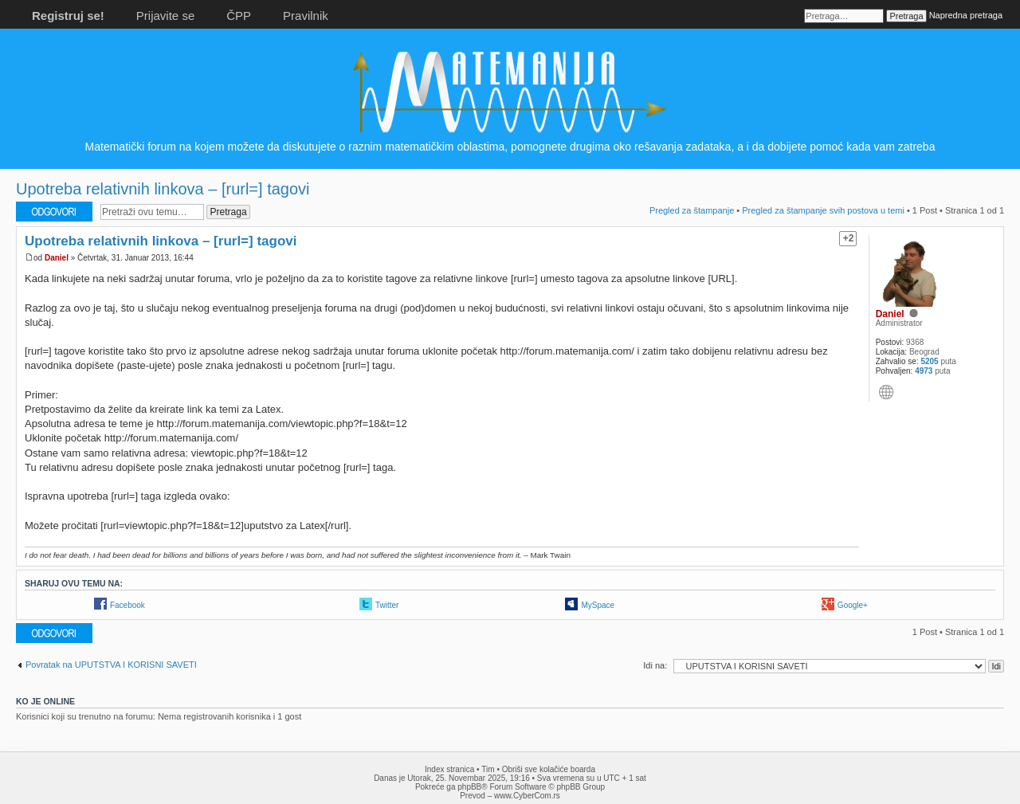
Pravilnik (305, 15)
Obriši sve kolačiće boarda (548, 769)
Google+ (853, 605)
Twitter (386, 605)
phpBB (469, 786)
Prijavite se (165, 15)
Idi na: (655, 665)
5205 (929, 361)
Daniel (57, 257)
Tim (487, 769)
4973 (923, 371)
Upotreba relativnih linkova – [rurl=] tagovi (163, 189)
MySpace (597, 605)
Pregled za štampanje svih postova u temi (823, 210)
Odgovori (54, 212)
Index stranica (449, 769)
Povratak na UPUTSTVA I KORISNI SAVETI (111, 664)
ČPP (238, 15)
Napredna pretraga (965, 15)
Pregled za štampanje (691, 210)
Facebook (127, 605)
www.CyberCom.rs (527, 795)
